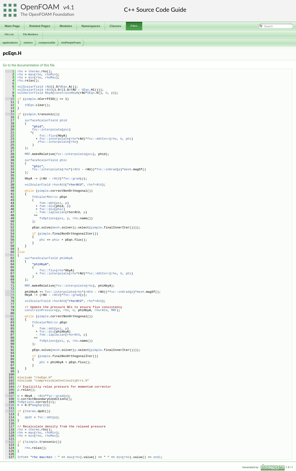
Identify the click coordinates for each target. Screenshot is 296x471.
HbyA (48, 93)
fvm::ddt (46, 203)
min (31, 77)
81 (9, 316)
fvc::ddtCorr (98, 139)
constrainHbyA (66, 93)
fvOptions (47, 218)
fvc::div (46, 209)
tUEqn (29, 105)
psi (66, 129)
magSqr (37, 405)
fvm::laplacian (52, 212)
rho (20, 71)
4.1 (70, 7)
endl (157, 457)
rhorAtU (58, 185)
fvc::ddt (45, 417)
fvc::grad (71, 178)
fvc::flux (47, 136)
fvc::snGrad (106, 169)
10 (9, 99)
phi (128, 139)
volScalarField (30, 87)
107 (9, 396)
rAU (47, 87)
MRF (27, 154)
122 (9, 442)
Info (21, 457)
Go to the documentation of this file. (29, 65)
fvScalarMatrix (45, 197)
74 (9, 295)
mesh (127, 169)
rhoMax (50, 77)
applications (10, 42)
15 (9, 114)
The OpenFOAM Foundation (47, 14)
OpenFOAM (40, 6)
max (31, 74)
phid (63, 120)
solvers (28, 42)
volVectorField (30, 93)
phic (63, 160)
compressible (47, 42)
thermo (34, 71)
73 (9, 292)
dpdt (28, 417)
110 (9, 405)
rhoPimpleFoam (71, 42)
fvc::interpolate (46, 129)
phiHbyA (66, 258)
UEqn (63, 87)
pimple (30, 99)
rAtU (48, 90)
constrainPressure (40, 310)
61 (9, 255)
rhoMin (50, 74)
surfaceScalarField (41, 120)
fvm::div (46, 206)
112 (9, 411)
